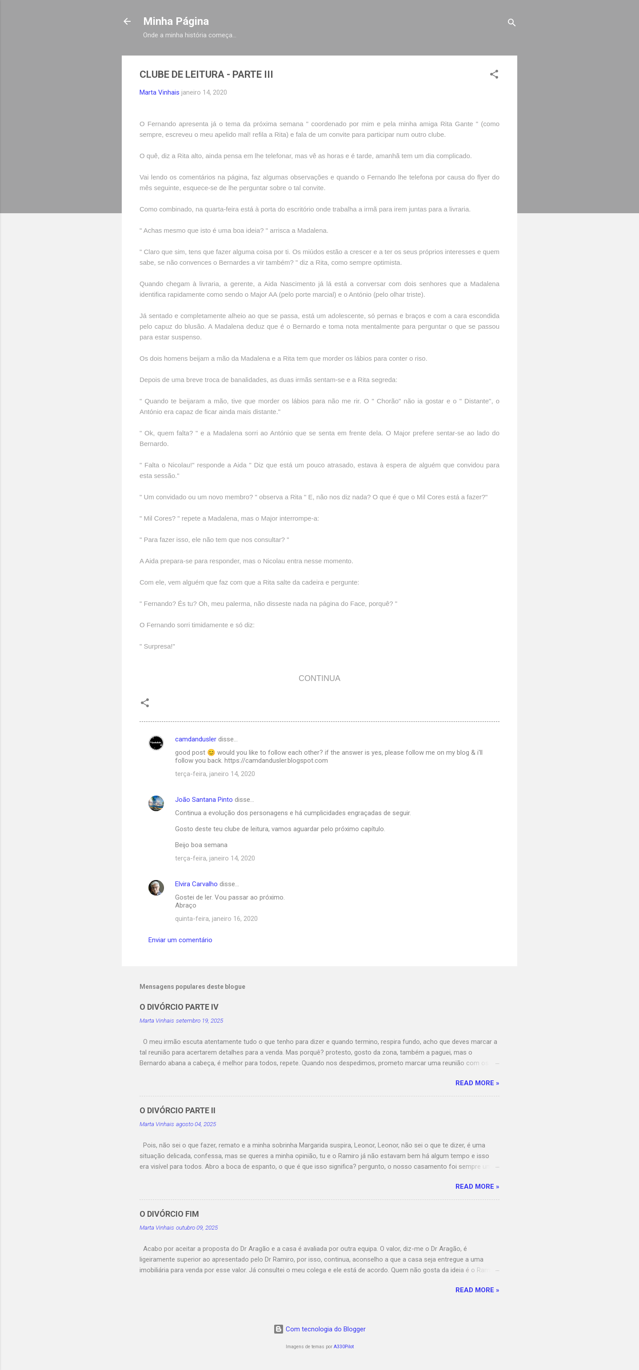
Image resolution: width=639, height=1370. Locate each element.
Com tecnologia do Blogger (319, 1329)
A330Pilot (344, 1347)
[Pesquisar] (512, 24)
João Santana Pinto (204, 800)
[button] (494, 76)
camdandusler (195, 739)
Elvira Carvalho (196, 884)
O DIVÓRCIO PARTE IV (179, 1007)
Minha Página (176, 21)
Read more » (477, 1083)
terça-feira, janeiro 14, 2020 (215, 774)
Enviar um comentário (180, 940)
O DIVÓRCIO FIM (169, 1214)
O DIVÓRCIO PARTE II (178, 1110)
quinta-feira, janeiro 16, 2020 (216, 919)
